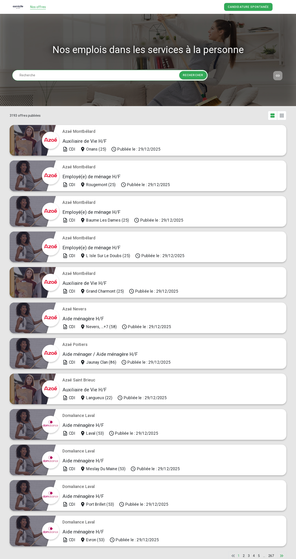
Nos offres (38, 7)
